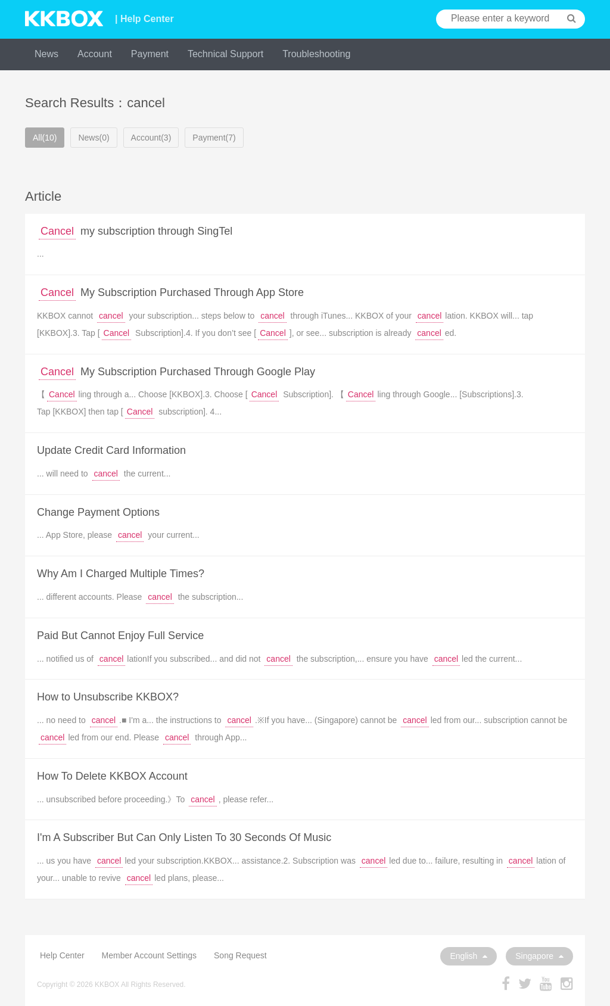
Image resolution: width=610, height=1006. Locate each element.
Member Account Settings (149, 955)
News (46, 54)
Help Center (62, 955)
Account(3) (151, 137)
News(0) (93, 137)
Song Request (240, 955)
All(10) (45, 137)
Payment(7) (213, 137)
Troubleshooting (316, 54)
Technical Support (225, 54)
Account (94, 54)
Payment (150, 54)
